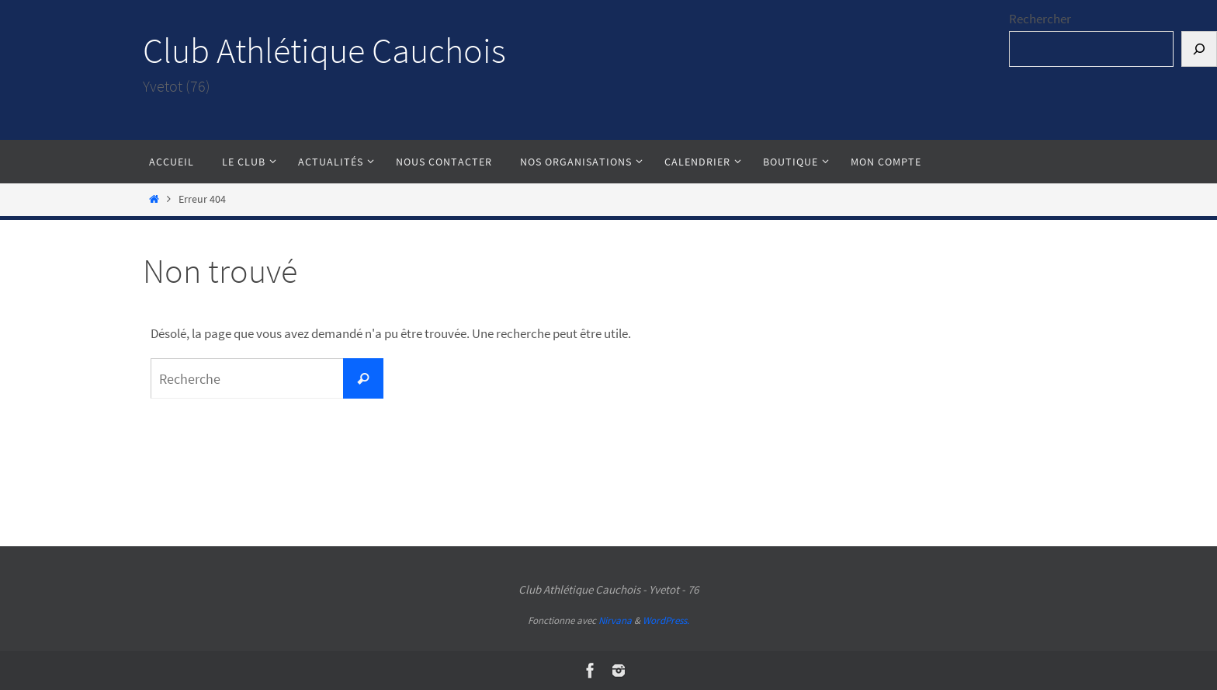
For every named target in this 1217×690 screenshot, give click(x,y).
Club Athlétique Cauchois (324, 50)
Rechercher (1040, 18)
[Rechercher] (1199, 49)
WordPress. (666, 620)
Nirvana (615, 620)
